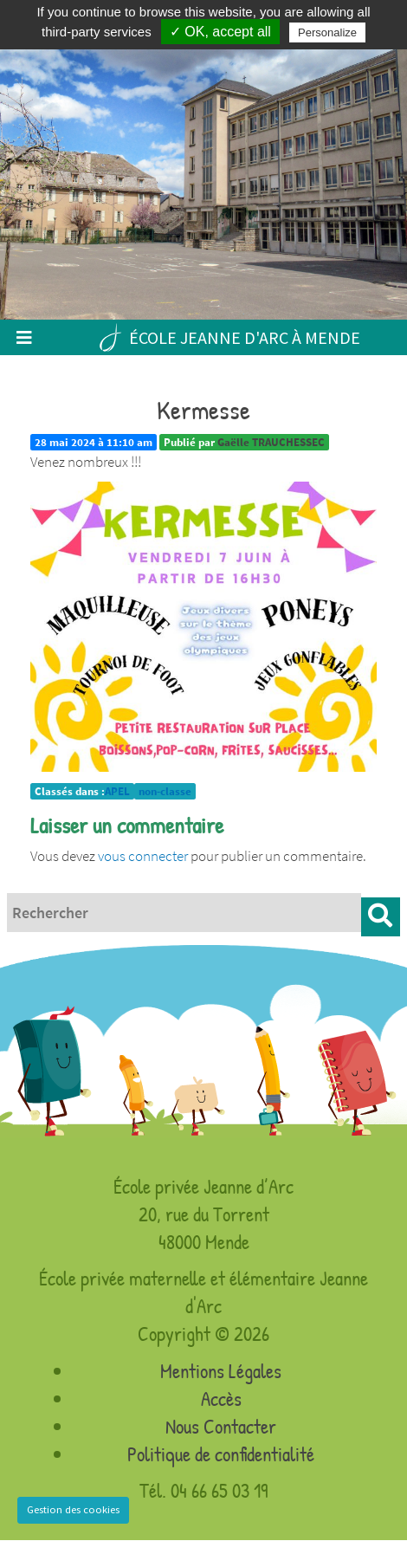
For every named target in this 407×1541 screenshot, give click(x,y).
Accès (221, 1398)
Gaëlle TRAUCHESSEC (271, 442)
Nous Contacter (220, 1426)
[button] (380, 916)
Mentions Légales (220, 1370)
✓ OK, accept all (220, 31)
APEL (117, 791)
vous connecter (143, 855)
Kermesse (203, 409)
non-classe (165, 791)
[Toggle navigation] (24, 337)
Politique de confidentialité (220, 1454)
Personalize (327, 32)
